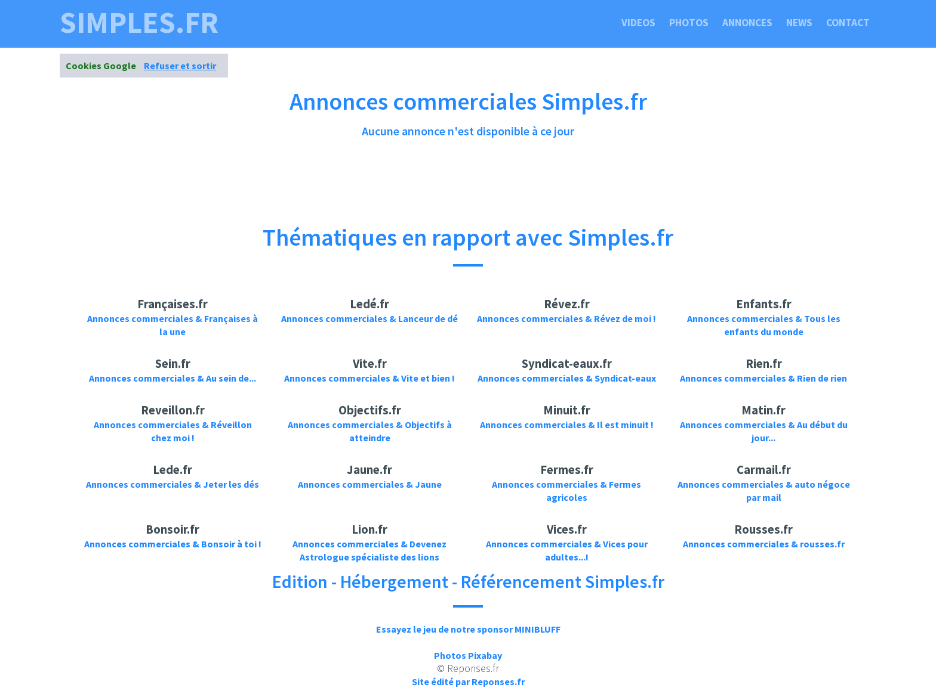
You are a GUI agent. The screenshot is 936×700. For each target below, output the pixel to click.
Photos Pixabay (468, 655)
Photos (689, 22)
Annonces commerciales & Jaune (370, 484)
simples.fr (139, 23)
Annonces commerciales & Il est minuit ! (567, 424)
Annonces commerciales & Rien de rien (763, 378)
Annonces (747, 22)
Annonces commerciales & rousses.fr (764, 544)
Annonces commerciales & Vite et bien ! (369, 378)
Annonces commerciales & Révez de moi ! (566, 318)
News (799, 22)
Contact (848, 22)
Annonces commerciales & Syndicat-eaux (567, 378)
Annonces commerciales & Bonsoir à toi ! (172, 544)
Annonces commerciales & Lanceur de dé (369, 318)
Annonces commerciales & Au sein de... (172, 378)
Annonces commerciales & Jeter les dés (172, 484)
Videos (638, 22)
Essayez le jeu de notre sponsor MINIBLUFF (468, 629)
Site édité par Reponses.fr (468, 681)
